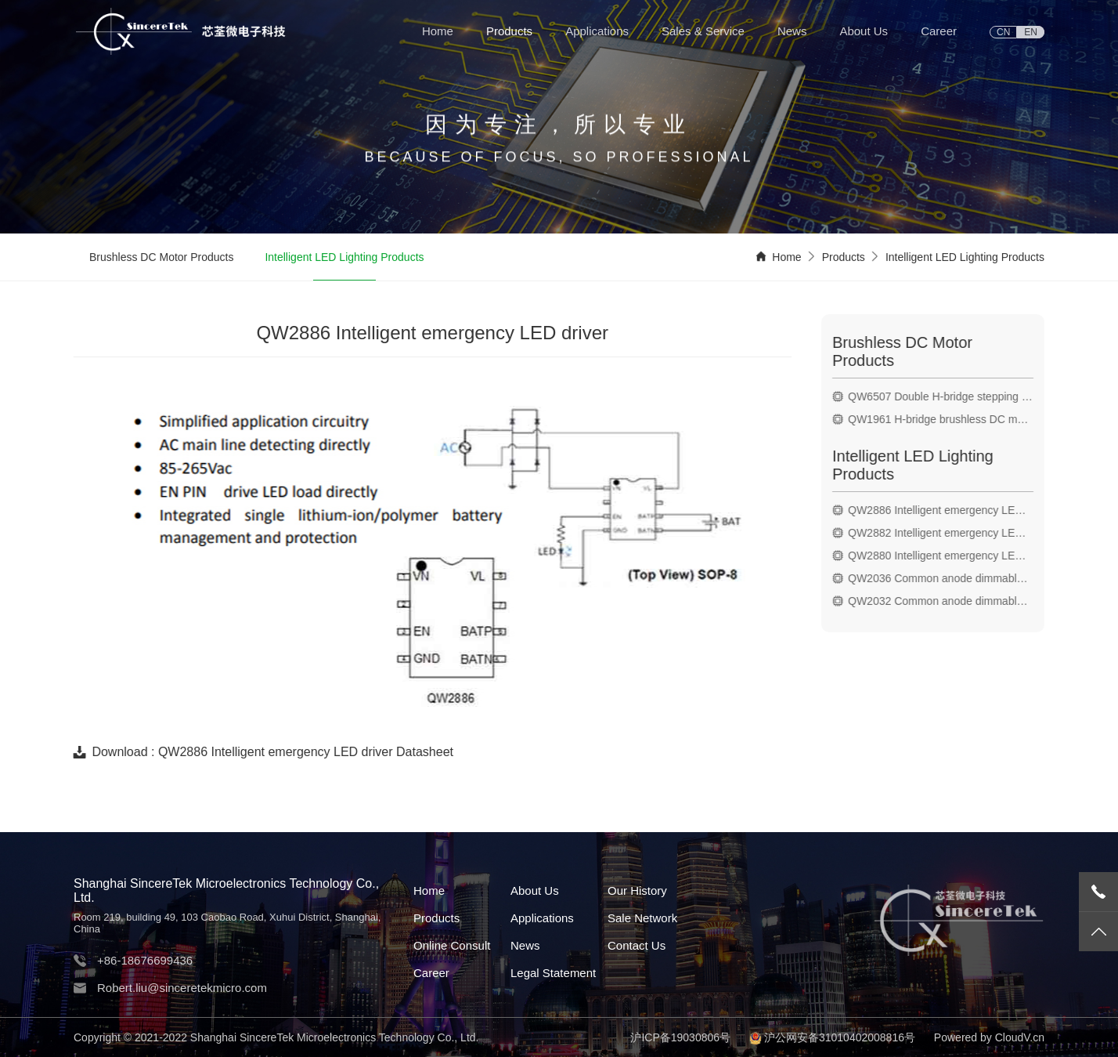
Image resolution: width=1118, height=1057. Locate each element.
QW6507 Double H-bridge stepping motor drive (944, 396)
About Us (863, 31)
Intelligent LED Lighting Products (344, 258)
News (792, 31)
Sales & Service (703, 31)
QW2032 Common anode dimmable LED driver (944, 601)
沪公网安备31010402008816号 (839, 1037)
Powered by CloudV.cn (989, 1037)
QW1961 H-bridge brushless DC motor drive (944, 419)
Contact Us (636, 945)
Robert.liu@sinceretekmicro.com (182, 987)
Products (509, 31)
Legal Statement (553, 972)
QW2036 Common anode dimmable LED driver (944, 578)
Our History (637, 890)
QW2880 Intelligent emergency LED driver (944, 555)
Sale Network (642, 918)
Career (939, 31)
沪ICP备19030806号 (680, 1037)
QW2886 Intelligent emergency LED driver (944, 510)
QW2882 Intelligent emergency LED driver (944, 533)
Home (437, 31)
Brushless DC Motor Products (161, 258)
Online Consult (451, 945)
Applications (597, 31)
